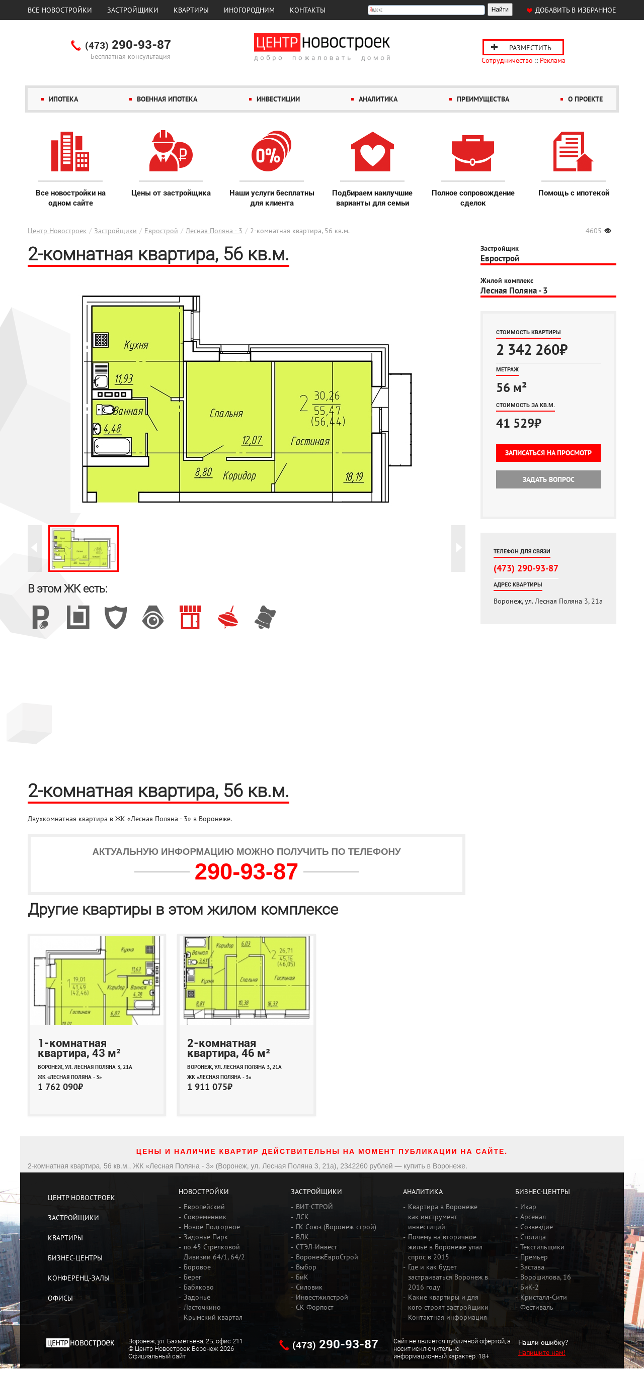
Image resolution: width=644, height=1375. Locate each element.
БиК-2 (529, 1287)
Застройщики (132, 10)
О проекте (585, 99)
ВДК (302, 1236)
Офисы (60, 1298)
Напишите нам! (542, 1352)
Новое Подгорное (212, 1226)
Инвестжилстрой (322, 1297)
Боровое (197, 1266)
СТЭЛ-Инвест (316, 1246)
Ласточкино (202, 1307)
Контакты (308, 10)
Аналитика (378, 99)
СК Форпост (315, 1307)
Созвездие (536, 1226)
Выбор (306, 1266)
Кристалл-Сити (543, 1297)
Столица (533, 1236)
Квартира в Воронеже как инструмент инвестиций (442, 1216)
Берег (192, 1277)
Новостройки (204, 1191)
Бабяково (199, 1287)
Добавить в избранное (575, 10)
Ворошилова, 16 (545, 1277)
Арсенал (533, 1216)
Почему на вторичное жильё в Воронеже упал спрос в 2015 (445, 1246)
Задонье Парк (206, 1236)
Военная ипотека (167, 99)
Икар (528, 1206)
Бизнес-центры (75, 1257)
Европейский (204, 1206)
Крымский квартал (213, 1317)
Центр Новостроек (57, 230)
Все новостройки (60, 10)
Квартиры (191, 10)
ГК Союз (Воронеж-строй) (336, 1226)
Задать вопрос (549, 479)
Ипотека (63, 99)
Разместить (530, 47)
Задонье (197, 1297)
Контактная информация (447, 1317)
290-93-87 (128, 45)
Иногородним (249, 10)
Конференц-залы (79, 1278)
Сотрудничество (507, 60)
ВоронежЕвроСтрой (327, 1256)
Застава (532, 1266)
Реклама (553, 60)
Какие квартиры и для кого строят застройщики (448, 1302)
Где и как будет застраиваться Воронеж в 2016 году (448, 1277)
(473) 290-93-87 (526, 568)
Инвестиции (278, 99)
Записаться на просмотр (548, 452)
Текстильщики (542, 1246)
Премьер (534, 1256)
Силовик (309, 1287)
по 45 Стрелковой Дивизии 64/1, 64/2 (214, 1251)
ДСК (302, 1216)
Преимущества (483, 99)
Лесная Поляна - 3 (214, 230)
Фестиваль (536, 1307)
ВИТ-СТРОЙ (314, 1206)
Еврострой (161, 230)
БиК (302, 1277)
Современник (205, 1216)
